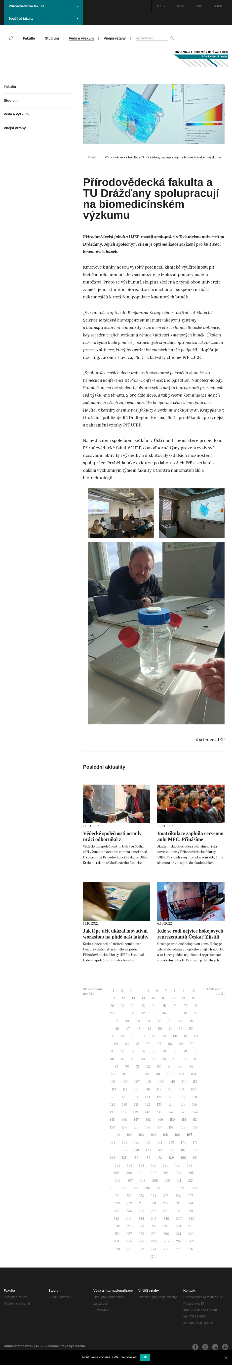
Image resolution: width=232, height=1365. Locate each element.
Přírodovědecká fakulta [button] (43, 6)
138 (123, 1112)
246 (166, 1219)
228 (117, 1203)
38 (116, 1021)
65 (138, 1044)
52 (180, 1029)
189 (171, 1158)
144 (195, 1112)
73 (132, 1051)
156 (147, 1127)
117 (159, 1089)
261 (178, 1234)
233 (178, 1203)
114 (125, 1089)
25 (164, 1006)
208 (142, 1180)
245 (153, 1219)
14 (143, 998)
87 (185, 1059)
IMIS (199, 6)
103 (181, 1074)
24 (153, 1006)
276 (190, 1249)
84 (153, 1059)
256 (117, 1234)
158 (171, 1127)
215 (135, 1188)
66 (149, 1044)
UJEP (218, 6)
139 (135, 1112)
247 (179, 1219)
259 (153, 1234)
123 (135, 1097)
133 (159, 1104)
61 (185, 1036)
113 (114, 1089)
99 (135, 1074)
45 (191, 1021)
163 (141, 1135)
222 (129, 1196)
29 (112, 1013)
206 (117, 1180)
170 (136, 1142)
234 (190, 1203)
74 (143, 1051)
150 (172, 1120)
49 (149, 1029)
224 (153, 1196)
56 (133, 1036)
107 (137, 1082)
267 (166, 1241)
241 (190, 1211)
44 (180, 1021)
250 (130, 1226)
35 (174, 1013)
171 (148, 1142)
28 (195, 1006)
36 (185, 1013)
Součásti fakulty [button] (43, 18)
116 (148, 1089)
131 (136, 1104)
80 (112, 1059)
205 (191, 1173)
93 (159, 1066)
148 (148, 1120)
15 (153, 998)
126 (171, 1097)
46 (117, 1029)
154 (124, 1127)
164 (153, 1135)
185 (124, 1158)
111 (184, 1082)
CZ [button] (161, 6)
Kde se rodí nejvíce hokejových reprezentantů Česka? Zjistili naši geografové (190, 936)
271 (129, 1249)
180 (160, 1150)
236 (129, 1211)
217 (159, 1188)
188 (159, 1158)
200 (129, 1173)
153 (112, 1127)
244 (141, 1219)
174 (183, 1142)
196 (165, 1165)
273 (153, 1249)
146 (124, 1120)
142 (171, 1112)
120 (193, 1089)
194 (141, 1165)
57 (143, 1036)
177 (124, 1150)
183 (195, 1150)
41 (148, 1021)
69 (181, 1044)
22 (132, 1006)
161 (118, 1135)
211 (179, 1180)
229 (129, 1203)
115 (136, 1089)
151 (184, 1120)
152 (195, 1120)
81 (122, 1059)
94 (170, 1066)
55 (122, 1036)
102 (169, 1074)
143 (183, 1112)
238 (153, 1211)
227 (190, 1196)
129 (112, 1104)
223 (141, 1196)
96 (191, 1066)
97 (113, 1074)
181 (172, 1150)
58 (153, 1036)
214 (123, 1188)
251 (142, 1226)
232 (165, 1203)
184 (112, 1158)
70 (191, 1044)
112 (195, 1082)
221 (117, 1196)
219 (182, 1188)
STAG (180, 6)
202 (153, 1173)
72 (122, 1051)
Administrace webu (18, 1346)
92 (148, 1066)
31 (132, 1013)
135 (183, 1104)
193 (129, 1165)
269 (191, 1241)
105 (113, 1082)
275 (178, 1249)
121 (113, 1097)
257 (129, 1234)
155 (136, 1127)
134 (171, 1104)
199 (116, 1173)
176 (113, 1150)
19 (193, 998)
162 (129, 1135)
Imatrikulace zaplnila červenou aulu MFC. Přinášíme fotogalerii (190, 839)
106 (125, 1082)
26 (175, 1006)
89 (116, 1066)
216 (147, 1188)
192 (117, 1165)
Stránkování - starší (214, 991)
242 (116, 1219)
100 (146, 1074)
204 (178, 1173)
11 (114, 998)
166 (177, 1135)
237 (141, 1211)
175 (195, 1142)
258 (141, 1234)
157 (159, 1127)
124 (147, 1097)
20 (112, 1006)
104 (193, 1074)
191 (195, 1158)
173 (171, 1142)
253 (166, 1226)
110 (173, 1082)
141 (159, 1112)
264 (129, 1241)
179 (148, 1150)
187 (148, 1158)
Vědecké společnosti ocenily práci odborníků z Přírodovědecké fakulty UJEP (114, 839)
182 (183, 1150)
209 (155, 1180)
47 (128, 1029)
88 (195, 1059)
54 (112, 1036)
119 (181, 1089)
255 (190, 1226)
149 (160, 1120)
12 (123, 998)
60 (175, 1036)
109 (161, 1082)
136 (194, 1104)
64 (127, 1044)
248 (191, 1219)
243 (128, 1219)
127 (183, 1097)
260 (166, 1234)
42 (159, 1021)
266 (154, 1241)
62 (196, 1036)
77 (174, 1051)
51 (170, 1029)
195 (153, 1165)
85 (164, 1059)
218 (171, 1188)
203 (166, 1173)
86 (175, 1059)
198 (189, 1165)
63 (116, 1044)
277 (153, 1256)
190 (183, 1158)
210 (167, 1180)
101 (158, 1074)
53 (191, 1029)
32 (143, 1013)
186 (136, 1158)
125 (159, 1097)
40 (138, 1021)
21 (122, 1006)
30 (122, 1013)
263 (116, 1241)
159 (183, 1127)
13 (133, 998)
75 (153, 1051)
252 (153, 1226)
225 (165, 1196)
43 (169, 1021)
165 (165, 1135)
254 (178, 1226)
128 (194, 1097)
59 (164, 1036)
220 (195, 1188)
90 (127, 1066)
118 (170, 1089)
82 (132, 1059)
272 (141, 1249)
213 (112, 1188)
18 (183, 998)
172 (159, 1142)
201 (141, 1173)
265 (141, 1241)
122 (124, 1097)
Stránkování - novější (93, 991)
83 (143, 1059)
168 (112, 1142)
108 (149, 1082)
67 (159, 1044)
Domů (92, 157)
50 (160, 1029)
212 (190, 1180)
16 (163, 998)
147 (136, 1120)
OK (145, 1357)
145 (112, 1120)
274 (165, 1249)
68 (170, 1044)
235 (116, 1211)
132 (147, 1104)
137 (112, 1112)
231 (154, 1203)
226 (178, 1196)
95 (180, 1066)
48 (138, 1029)
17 (173, 998)
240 (178, 1211)
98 (124, 1074)
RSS (39, 1346)
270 (117, 1249)
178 (136, 1150)
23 (143, 1006)
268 (179, 1241)
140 (147, 1112)
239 (166, 1211)
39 (127, 1021)
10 (193, 990)
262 (190, 1234)
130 (124, 1104)
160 (195, 1127)
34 (164, 1013)
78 (185, 1051)
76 (164, 1051)
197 (177, 1165)
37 (195, 1013)
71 (111, 1051)
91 (137, 1066)
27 (185, 1006)
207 (130, 1180)
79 (195, 1051)
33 (153, 1013)
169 (124, 1142)
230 (142, 1203)
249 (117, 1226)
